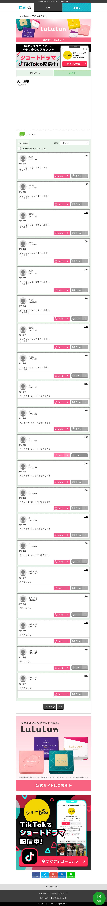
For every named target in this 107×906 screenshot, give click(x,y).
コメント (72, 73)
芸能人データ (35, 73)
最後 (60, 706)
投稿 (99, 901)
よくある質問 (53, 893)
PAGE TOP (53, 887)
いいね (64, 176)
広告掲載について (59, 898)
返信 (86, 155)
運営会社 (64, 893)
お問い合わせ (45, 898)
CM (48, 7)
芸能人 (76, 7)
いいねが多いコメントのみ (34, 148)
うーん (82, 176)
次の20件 (49, 706)
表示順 (71, 142)
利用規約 (42, 893)
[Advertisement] (53, 108)
